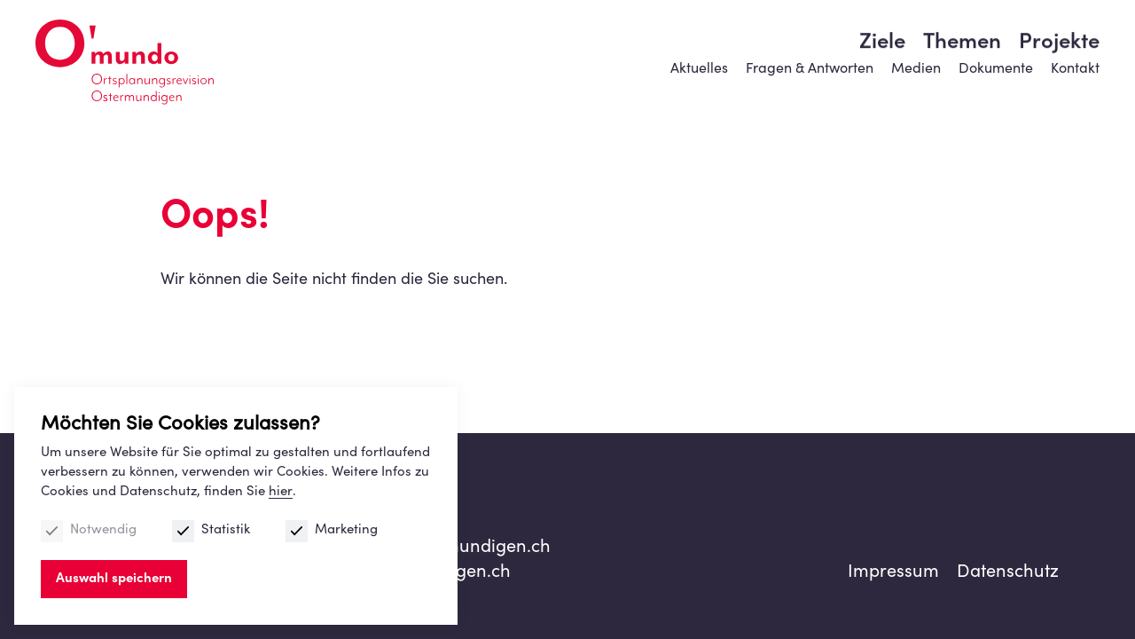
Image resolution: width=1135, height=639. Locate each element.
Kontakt (1075, 40)
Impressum (893, 573)
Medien (916, 40)
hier (281, 492)
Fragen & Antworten (809, 40)
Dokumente (996, 40)
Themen (962, 84)
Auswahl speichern (114, 579)
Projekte (1059, 84)
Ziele (882, 84)
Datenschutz (1008, 573)
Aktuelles (699, 40)
